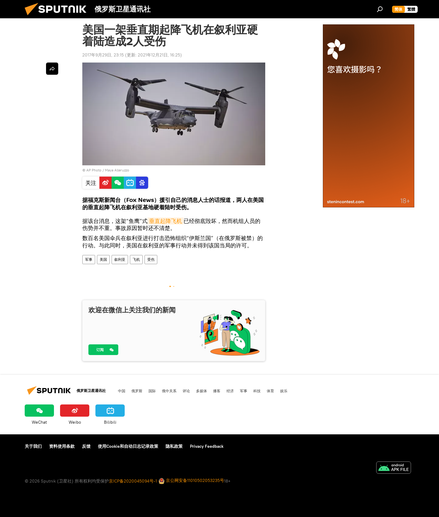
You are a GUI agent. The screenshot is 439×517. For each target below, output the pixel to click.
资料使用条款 (62, 446)
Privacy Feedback (206, 446)
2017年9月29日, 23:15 (103, 55)
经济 (230, 390)
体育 (270, 390)
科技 (257, 390)
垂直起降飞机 (165, 220)
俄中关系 (169, 390)
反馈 (86, 446)
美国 (103, 259)
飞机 (136, 259)
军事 (88, 259)
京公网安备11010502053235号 (191, 481)
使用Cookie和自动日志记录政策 (128, 446)
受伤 (151, 259)
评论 (186, 390)
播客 (216, 390)
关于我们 (33, 446)
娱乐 (283, 390)
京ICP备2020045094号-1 (133, 481)
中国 (121, 390)
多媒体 (201, 390)
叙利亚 (119, 259)
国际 (152, 390)
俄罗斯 (136, 390)
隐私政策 (174, 446)
